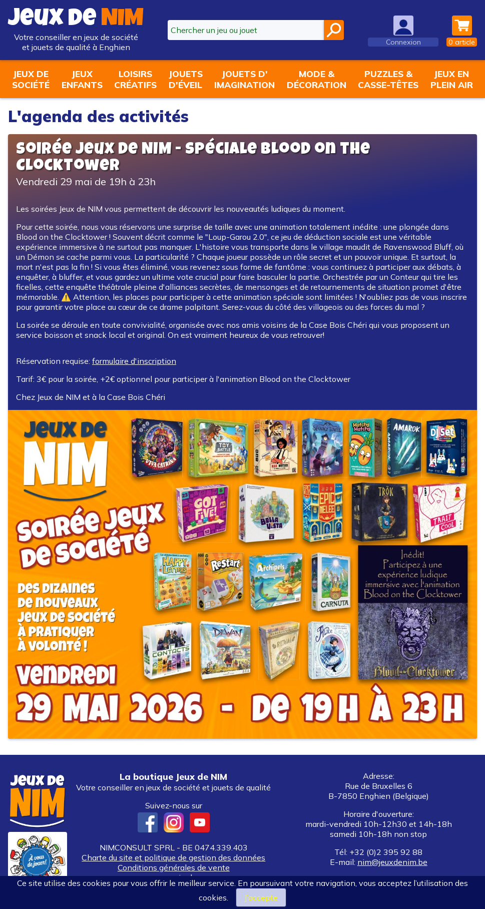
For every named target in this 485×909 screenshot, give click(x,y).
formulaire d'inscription (134, 361)
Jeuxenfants (82, 79)
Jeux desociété (31, 79)
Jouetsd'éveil (186, 79)
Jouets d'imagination (244, 79)
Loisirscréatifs (135, 79)
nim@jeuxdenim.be (392, 862)
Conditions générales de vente (174, 867)
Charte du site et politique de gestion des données (173, 857)
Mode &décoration (316, 79)
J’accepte (261, 897)
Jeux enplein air (451, 79)
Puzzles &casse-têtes (388, 79)
